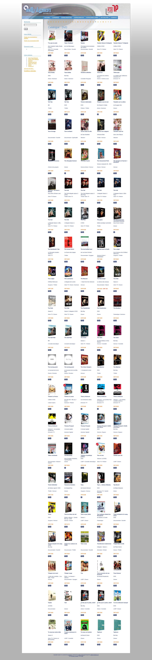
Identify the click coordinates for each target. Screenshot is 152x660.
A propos (56, 17)
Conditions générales (30, 71)
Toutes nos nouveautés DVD (31, 40)
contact (114, 17)
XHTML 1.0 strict (74, 656)
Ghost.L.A (30, 66)
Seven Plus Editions (33, 59)
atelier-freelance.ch (95, 654)
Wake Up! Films (32, 63)
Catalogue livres (92, 17)
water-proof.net (81, 654)
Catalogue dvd (67, 17)
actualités (105, 17)
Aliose (29, 64)
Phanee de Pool (32, 62)
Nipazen (30, 60)
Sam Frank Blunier (33, 58)
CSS (82, 656)
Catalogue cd (79, 17)
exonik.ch (70, 654)
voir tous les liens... (29, 68)
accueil (47, 17)
